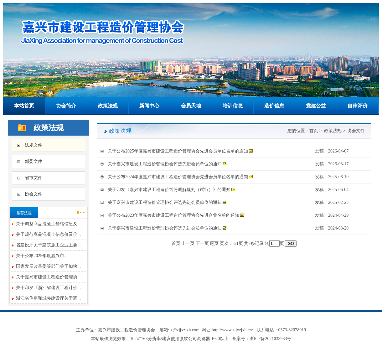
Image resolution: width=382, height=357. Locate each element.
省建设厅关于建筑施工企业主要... (48, 245)
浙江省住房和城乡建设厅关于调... (48, 298)
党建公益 (316, 105)
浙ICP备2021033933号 (271, 338)
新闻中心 (149, 105)
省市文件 (33, 177)
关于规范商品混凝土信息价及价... (48, 234)
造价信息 (274, 105)
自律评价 (358, 105)
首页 (313, 130)
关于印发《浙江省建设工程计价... (48, 287)
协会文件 (33, 194)
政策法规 (108, 105)
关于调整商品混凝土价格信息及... (48, 223)
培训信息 (233, 105)
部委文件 (33, 161)
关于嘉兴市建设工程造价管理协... (48, 277)
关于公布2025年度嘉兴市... (42, 255)
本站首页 (24, 105)
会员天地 (191, 105)
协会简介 (66, 105)
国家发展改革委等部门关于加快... (48, 266)
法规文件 (33, 145)
